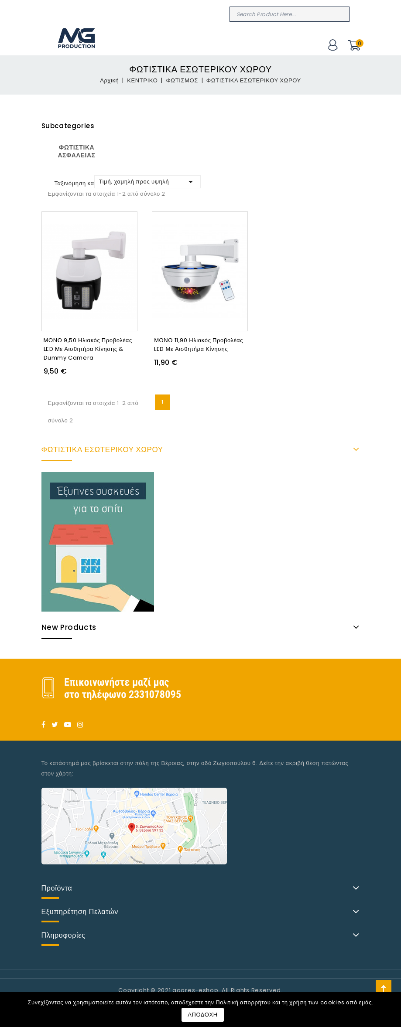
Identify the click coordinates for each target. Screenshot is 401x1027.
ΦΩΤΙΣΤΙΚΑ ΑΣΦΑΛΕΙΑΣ (76, 151)
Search (341, 13)
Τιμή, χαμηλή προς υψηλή (147, 182)
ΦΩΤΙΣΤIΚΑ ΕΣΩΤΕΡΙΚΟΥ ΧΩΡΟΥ (102, 449)
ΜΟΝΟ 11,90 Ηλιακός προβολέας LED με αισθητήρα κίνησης (198, 344)
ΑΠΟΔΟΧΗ (203, 1014)
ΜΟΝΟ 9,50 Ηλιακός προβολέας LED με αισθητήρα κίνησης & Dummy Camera (88, 349)
